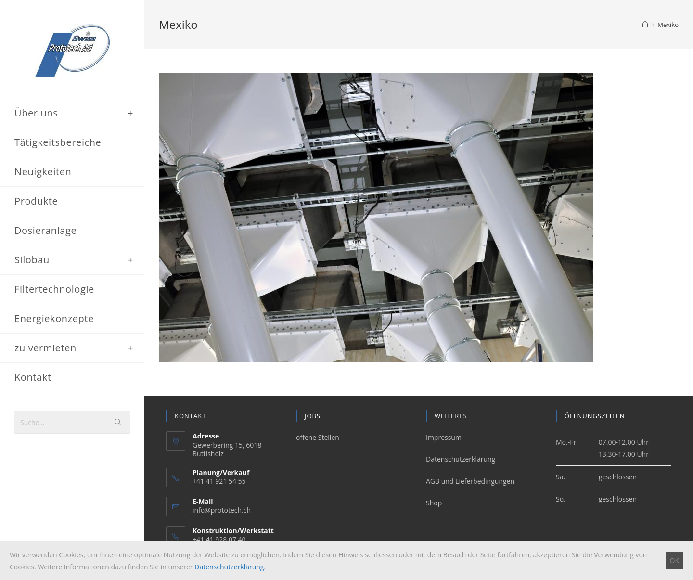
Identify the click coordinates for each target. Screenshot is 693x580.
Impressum (444, 437)
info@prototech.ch (221, 510)
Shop (434, 502)
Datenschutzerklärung (460, 459)
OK (674, 560)
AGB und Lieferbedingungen (470, 481)
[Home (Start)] (645, 24)
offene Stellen (317, 437)
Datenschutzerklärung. (230, 566)
